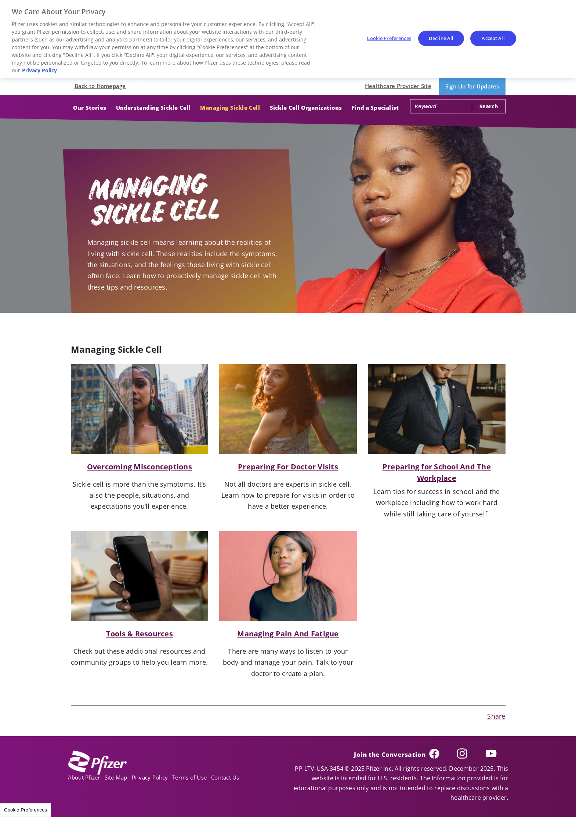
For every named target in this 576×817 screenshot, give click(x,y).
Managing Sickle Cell (230, 107)
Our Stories (89, 107)
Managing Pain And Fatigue (287, 634)
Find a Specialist (375, 107)
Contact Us (225, 777)
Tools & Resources (139, 634)
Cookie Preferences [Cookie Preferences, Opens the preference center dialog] (389, 38)
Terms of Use (189, 777)
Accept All (493, 38)
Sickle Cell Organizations (306, 107)
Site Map (116, 777)
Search (488, 106)
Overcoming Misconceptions (139, 467)
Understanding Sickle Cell (153, 107)
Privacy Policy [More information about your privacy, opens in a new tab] (39, 70)
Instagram (470, 753)
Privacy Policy (150, 777)
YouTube (497, 753)
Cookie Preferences (25, 810)
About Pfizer (84, 777)
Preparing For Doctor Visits (288, 467)
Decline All (441, 38)
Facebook (441, 753)
